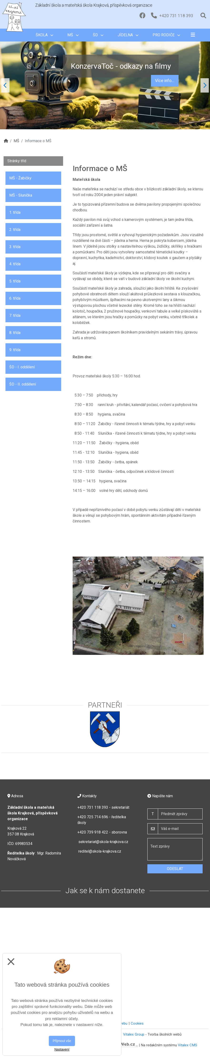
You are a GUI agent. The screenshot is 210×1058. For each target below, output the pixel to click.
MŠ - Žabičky (20, 178)
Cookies (137, 1023)
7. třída (14, 315)
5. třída (14, 281)
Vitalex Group (133, 1034)
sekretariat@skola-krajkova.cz (103, 841)
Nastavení (61, 1049)
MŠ (73, 35)
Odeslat (175, 868)
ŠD (98, 35)
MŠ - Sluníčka (20, 195)
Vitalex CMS (187, 1045)
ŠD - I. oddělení (22, 367)
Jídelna (128, 35)
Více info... (164, 80)
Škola (44, 35)
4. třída (14, 264)
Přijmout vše (62, 1041)
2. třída (14, 229)
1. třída (14, 212)
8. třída (14, 332)
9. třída (14, 350)
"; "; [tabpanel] (105, 85)
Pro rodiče (166, 35)
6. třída (14, 298)
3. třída (14, 247)
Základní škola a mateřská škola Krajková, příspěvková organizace (93, 5)
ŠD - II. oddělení (22, 384)
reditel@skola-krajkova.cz (99, 851)
